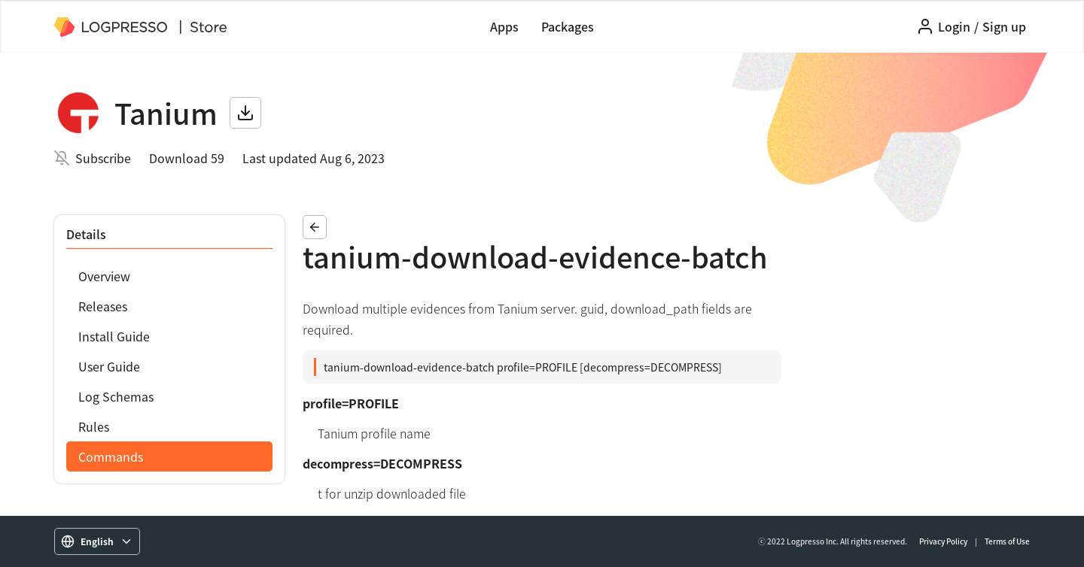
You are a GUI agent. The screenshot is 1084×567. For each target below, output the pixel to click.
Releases (102, 306)
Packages (567, 26)
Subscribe (103, 158)
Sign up (1004, 26)
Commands (110, 456)
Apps (504, 26)
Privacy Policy (943, 541)
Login (954, 26)
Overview (104, 276)
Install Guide (114, 336)
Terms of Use (1007, 541)
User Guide (109, 366)
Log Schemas (116, 396)
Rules (93, 426)
